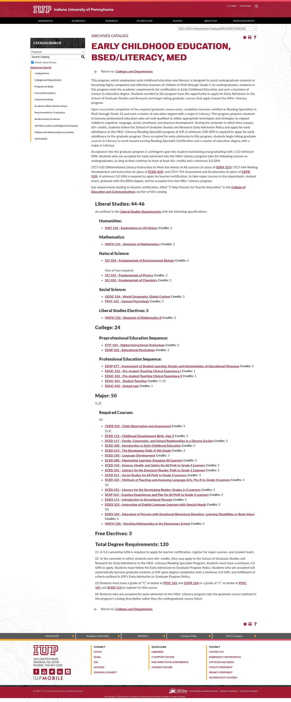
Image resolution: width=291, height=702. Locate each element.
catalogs (110, 696)
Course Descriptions (45, 92)
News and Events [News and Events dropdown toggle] (243, 20)
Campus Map (188, 636)
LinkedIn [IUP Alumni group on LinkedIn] (60, 672)
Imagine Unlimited (97, 636)
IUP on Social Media (221, 662)
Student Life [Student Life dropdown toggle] (144, 20)
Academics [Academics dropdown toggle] (78, 20)
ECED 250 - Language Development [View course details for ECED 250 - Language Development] (130, 455)
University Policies (43, 99)
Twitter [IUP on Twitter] (52, 672)
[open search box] (256, 6)
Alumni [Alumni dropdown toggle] (177, 20)
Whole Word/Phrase (45, 62)
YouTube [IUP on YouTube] (44, 672)
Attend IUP (52, 636)
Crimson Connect (105, 672)
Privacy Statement (220, 672)
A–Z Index (232, 6)
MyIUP (97, 651)
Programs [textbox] (37, 51)
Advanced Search (40, 67)
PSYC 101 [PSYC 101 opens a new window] (170, 583)
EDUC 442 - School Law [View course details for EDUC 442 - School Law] (122, 386)
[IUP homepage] (45, 647)
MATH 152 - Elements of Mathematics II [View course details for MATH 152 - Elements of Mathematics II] (133, 317)
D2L (96, 662)
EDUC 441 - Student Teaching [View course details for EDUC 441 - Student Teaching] (126, 381)
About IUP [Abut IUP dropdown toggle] (210, 20)
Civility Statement (220, 667)
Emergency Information (225, 656)
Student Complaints (229, 691)
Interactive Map (162, 667)
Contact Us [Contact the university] (216, 651)
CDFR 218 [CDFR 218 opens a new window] (191, 583)
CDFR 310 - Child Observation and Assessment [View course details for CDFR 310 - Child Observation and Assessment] (138, 426)
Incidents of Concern (223, 677)
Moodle (99, 667)
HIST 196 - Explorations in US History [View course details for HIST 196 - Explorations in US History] (131, 228)
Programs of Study (43, 86)
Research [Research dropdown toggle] (112, 20)
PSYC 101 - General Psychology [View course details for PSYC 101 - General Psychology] (127, 301)
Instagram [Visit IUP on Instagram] (68, 672)
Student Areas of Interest (47, 118)
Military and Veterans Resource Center (54, 132)
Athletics (143, 636)
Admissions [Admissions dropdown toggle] (45, 20)
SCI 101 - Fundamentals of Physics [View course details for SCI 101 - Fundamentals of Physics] (129, 275)
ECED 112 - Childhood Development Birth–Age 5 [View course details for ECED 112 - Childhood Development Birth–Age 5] (139, 436)
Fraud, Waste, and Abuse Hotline (203, 691)
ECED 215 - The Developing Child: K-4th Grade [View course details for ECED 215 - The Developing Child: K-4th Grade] (138, 450)
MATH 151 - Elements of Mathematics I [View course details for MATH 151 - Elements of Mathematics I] (133, 244)
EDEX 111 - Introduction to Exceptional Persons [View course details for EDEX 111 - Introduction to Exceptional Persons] (138, 499)
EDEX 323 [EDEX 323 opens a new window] (223, 167)
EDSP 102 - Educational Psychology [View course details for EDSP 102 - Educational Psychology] (130, 350)
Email (97, 656)
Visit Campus (234, 636)
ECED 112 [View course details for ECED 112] (114, 587)
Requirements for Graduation (49, 112)
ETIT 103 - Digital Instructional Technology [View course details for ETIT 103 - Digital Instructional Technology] (135, 345)
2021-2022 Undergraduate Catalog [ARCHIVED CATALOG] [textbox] (212, 28)
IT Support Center (163, 656)
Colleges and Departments (47, 79)
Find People (245, 6)
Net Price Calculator (249, 691)
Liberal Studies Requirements (140, 211)
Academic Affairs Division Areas (50, 105)
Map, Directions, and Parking (170, 662)
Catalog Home (41, 73)
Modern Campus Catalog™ (174, 696)
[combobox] (217, 28)
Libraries (157, 651)
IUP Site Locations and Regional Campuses (56, 125)
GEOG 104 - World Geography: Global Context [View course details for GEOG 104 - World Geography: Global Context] (137, 296)
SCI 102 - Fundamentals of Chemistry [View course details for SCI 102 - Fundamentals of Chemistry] (131, 280)
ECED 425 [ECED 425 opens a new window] (155, 171)
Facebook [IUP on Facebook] (36, 672)
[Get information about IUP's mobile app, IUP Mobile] (49, 677)
